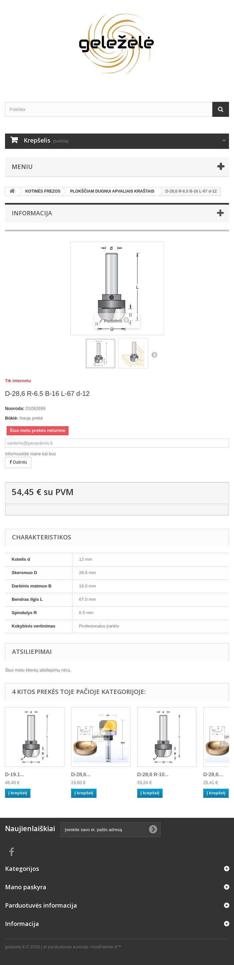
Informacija (32, 213)
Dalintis (18, 462)
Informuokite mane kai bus (30, 453)
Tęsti (154, 354)
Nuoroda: (14, 408)
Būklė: (11, 418)
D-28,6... (80, 774)
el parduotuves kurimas (65, 946)
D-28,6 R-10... (153, 774)
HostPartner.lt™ (106, 946)
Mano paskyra (25, 887)
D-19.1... (14, 774)
